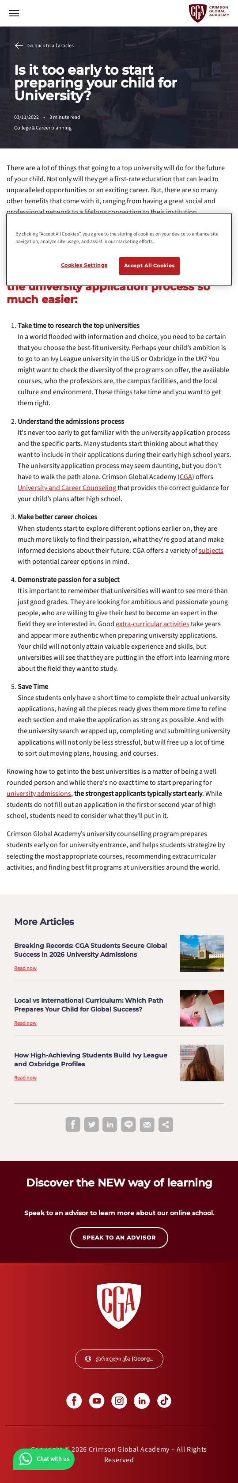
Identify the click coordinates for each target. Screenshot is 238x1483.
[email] (147, 1125)
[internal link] (67, 488)
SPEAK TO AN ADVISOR (119, 1237)
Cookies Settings (84, 265)
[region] (119, 249)
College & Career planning (43, 128)
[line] (128, 1125)
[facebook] (72, 1125)
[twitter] (91, 1125)
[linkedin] (109, 1125)
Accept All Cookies (149, 265)
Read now (25, 968)
